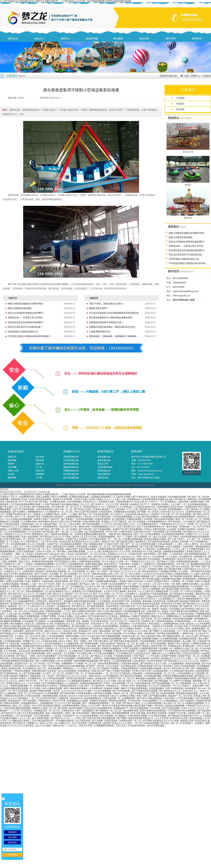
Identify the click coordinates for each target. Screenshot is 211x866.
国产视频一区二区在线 (148, 511)
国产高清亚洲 (104, 646)
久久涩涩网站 (92, 598)
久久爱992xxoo (33, 666)
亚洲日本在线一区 (131, 636)
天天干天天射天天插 (91, 636)
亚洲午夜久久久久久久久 (173, 511)
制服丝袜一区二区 (17, 606)
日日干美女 (61, 564)
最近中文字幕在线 (109, 616)
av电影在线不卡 (118, 579)
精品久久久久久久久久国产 (34, 559)
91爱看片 (200, 723)
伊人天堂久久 (117, 514)
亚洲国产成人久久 (32, 641)
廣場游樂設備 (103, 456)
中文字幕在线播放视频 (33, 713)
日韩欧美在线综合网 (14, 695)
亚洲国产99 (118, 529)
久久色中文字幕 (93, 586)
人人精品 (195, 574)
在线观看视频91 (157, 688)
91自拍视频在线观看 (198, 504)
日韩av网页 (188, 546)
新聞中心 (66, 38)
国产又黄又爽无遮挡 (99, 641)
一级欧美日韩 (114, 534)
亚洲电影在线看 (145, 666)
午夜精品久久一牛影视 (117, 685)
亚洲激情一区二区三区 (100, 546)
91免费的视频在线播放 (106, 581)
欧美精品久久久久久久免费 (166, 720)
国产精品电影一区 (100, 579)
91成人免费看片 (33, 581)
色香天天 (55, 519)
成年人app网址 (41, 618)
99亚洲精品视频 (50, 695)
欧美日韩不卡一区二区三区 (104, 623)
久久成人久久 (60, 569)
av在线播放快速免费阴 (173, 534)
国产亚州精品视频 (32, 673)
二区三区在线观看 (24, 715)
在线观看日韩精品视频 (94, 596)
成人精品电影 (118, 519)
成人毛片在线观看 (137, 521)
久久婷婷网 (69, 653)
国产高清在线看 (174, 531)
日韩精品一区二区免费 (182, 581)
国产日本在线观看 (122, 691)
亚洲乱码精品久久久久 (94, 507)
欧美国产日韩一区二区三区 (121, 678)
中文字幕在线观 (83, 720)
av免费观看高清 (27, 496)
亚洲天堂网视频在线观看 (169, 641)
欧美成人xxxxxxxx (68, 695)
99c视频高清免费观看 (10, 621)
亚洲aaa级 (184, 526)
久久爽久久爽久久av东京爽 (99, 618)
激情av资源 (84, 526)
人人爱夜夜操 (72, 683)
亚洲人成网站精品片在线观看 (60, 546)
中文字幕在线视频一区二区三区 (74, 656)
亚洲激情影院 (17, 603)
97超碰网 (144, 586)
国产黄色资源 (122, 504)
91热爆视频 (166, 516)
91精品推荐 (18, 631)
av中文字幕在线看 (156, 725)
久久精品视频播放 (56, 621)
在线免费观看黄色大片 (154, 526)
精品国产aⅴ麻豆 (18, 678)
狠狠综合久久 (158, 616)
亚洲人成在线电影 (30, 536)
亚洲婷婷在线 (174, 646)
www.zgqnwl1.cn (146, 474)
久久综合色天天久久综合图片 (41, 606)
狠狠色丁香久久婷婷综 (179, 643)
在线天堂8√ (170, 698)
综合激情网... (8, 554)
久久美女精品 (35, 531)
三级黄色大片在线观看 (162, 626)
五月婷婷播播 (52, 693)
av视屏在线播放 (182, 574)
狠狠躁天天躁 (187, 720)
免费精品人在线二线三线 (186, 648)
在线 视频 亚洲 (127, 606)
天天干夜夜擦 (125, 596)
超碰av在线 (152, 596)
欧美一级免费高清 (147, 633)
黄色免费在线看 (131, 710)
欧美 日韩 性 (141, 501)
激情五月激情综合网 (11, 668)
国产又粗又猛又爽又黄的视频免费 (99, 718)
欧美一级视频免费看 (196, 628)
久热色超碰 (28, 621)
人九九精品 (172, 556)
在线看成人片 (85, 631)
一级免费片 (95, 638)
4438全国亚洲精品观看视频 (17, 708)
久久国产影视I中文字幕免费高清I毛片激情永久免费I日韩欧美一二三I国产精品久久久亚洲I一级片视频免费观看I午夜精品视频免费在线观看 (65, 494)
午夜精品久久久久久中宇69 (17, 534)
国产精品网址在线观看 (181, 576)
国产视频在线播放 (158, 695)
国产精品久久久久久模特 (82, 581)
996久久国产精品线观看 (86, 511)
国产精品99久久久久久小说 (196, 603)
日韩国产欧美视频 (121, 671)
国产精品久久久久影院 (102, 656)
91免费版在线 (34, 678)
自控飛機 (12, 467)
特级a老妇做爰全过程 (102, 574)
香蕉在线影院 (49, 626)
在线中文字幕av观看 (35, 603)
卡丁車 (39, 467)
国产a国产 (117, 631)
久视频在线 (63, 698)
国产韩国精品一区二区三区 (108, 710)
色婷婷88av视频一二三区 (58, 611)
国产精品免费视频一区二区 (165, 683)
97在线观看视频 (147, 641)
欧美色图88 (43, 521)
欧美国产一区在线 (96, 666)
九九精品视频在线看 (122, 661)
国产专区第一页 (149, 618)
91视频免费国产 (84, 658)
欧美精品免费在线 (38, 576)
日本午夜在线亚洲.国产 (43, 720)
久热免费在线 (96, 688)
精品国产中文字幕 (75, 598)
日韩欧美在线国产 (92, 566)
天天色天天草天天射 (84, 576)
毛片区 (56, 691)
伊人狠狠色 (40, 621)
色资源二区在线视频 (170, 609)
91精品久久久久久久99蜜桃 (102, 559)
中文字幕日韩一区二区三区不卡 (66, 507)
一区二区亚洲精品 (167, 501)
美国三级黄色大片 (147, 613)
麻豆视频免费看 (14, 646)
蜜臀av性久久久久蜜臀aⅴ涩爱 (166, 653)
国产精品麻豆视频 (173, 569)
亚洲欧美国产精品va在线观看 (37, 646)
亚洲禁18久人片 (44, 569)
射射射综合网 (156, 651)
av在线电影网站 (161, 671)
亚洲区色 (98, 658)
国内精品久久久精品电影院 (43, 658)
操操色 (3, 606)
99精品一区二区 (121, 693)
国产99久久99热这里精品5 (150, 698)
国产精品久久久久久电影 (105, 681)
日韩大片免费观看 (59, 496)
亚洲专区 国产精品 (198, 631)
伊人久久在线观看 (37, 544)
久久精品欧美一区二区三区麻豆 (28, 648)
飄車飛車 (12, 477)
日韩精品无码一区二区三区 (47, 710)
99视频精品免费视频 (44, 564)
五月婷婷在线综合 (137, 725)
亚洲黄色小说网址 (160, 504)
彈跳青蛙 (40, 460)
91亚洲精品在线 (128, 666)
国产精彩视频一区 (164, 681)
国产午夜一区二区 (64, 509)
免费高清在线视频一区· (62, 534)
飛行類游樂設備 (70, 477)
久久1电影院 (189, 521)
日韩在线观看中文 (125, 501)
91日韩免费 (9, 656)
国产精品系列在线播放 (131, 676)
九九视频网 (198, 589)
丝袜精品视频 (196, 718)
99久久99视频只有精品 (130, 628)
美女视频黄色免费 (192, 616)
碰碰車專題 (92, 38)
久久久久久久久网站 (174, 628)
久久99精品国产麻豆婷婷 (182, 671)
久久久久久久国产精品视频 (68, 703)
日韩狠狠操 (58, 539)
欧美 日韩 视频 (138, 713)
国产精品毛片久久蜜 (11, 713)
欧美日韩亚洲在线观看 (41, 499)
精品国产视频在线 (19, 676)
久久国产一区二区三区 (53, 673)
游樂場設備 (102, 477)
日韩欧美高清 (44, 700)
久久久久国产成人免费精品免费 (153, 591)
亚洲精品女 (125, 626)
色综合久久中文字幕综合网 (97, 516)
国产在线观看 (30, 700)
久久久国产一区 (178, 504)
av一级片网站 (60, 551)
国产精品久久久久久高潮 (136, 631)
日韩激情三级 (148, 621)
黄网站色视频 (72, 636)
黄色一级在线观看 (96, 603)
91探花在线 (48, 581)
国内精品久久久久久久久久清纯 (176, 658)
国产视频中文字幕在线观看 (162, 631)
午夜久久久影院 (44, 539)
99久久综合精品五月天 (139, 653)
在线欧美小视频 (112, 688)
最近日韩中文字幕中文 (145, 598)
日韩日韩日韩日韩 (191, 653)
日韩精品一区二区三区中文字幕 (60, 648)
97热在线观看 (83, 713)
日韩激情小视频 (155, 569)
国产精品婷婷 (204, 710)
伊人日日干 (153, 685)
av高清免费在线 (143, 683)
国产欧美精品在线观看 (60, 559)
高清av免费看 (55, 668)
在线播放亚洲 (64, 606)
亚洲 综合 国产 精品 (101, 671)
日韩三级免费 (191, 509)
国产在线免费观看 (134, 529)
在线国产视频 (197, 501)
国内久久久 (58, 594)
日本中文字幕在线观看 (24, 509)
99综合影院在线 (150, 571)
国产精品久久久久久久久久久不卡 (25, 566)
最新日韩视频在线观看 (85, 601)
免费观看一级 (17, 586)
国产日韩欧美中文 (141, 496)
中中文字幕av (130, 633)
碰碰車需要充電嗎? (122, 308)
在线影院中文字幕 (45, 623)
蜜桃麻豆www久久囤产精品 (36, 529)
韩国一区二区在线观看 (67, 584)
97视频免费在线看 (149, 648)
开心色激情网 (165, 618)
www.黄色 (54, 554)
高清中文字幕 (59, 700)
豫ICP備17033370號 (144, 485)
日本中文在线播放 (194, 591)
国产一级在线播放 (160, 576)
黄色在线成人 (155, 623)
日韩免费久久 (131, 594)
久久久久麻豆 (112, 666)
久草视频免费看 (110, 566)
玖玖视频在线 (77, 586)
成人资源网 (97, 720)
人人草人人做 (178, 549)
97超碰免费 (6, 671)
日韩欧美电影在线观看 (89, 561)
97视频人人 (137, 564)
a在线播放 (136, 601)
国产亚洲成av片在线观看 (181, 594)
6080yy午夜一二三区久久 (65, 725)
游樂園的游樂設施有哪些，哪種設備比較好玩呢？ (122, 327)
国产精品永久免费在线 (186, 499)
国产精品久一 (23, 656)
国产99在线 (80, 633)
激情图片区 (150, 564)
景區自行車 (102, 463)
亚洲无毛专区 (83, 623)
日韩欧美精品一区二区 (32, 524)
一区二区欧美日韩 (202, 658)
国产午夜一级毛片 (177, 539)
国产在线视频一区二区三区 (77, 574)
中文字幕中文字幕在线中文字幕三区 (64, 596)
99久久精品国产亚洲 (151, 636)
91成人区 (30, 623)
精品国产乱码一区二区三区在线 (30, 663)
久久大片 (110, 504)
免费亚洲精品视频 (94, 564)
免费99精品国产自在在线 (91, 628)
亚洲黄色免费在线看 (79, 496)
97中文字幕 (112, 531)
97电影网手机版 (183, 621)
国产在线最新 (187, 700)
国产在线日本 (19, 723)
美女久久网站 (66, 641)
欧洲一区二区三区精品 (47, 633)
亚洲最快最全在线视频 (125, 511)
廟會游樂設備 (103, 460)
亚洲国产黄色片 (162, 581)
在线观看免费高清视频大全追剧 (158, 499)
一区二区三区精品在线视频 (146, 723)
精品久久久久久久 (53, 631)
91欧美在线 (71, 678)
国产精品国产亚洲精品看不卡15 (183, 715)
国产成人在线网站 (23, 613)
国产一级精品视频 (132, 638)
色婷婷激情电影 (27, 633)
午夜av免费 (91, 646)
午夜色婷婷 (124, 564)
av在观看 (172, 529)
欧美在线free (140, 531)
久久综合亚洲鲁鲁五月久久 (58, 591)
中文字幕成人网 (84, 653)
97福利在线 (18, 666)
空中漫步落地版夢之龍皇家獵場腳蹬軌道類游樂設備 (122, 313)
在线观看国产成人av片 (196, 688)
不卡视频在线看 (71, 643)
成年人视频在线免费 (52, 688)
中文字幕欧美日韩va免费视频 (184, 611)
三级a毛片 (35, 638)
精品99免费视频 (110, 626)
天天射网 (4, 676)
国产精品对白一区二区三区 (133, 569)
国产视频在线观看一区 (174, 636)
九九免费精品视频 (169, 638)
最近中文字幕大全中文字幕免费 (66, 521)
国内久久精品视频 (13, 626)
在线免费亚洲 (202, 671)
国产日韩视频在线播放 (53, 683)
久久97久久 (107, 524)
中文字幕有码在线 (100, 621)
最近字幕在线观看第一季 (58, 603)
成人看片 (36, 598)
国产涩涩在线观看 (91, 524)
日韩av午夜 (134, 621)
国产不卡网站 (41, 574)
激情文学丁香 (108, 541)
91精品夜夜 (58, 549)
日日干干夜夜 (53, 663)
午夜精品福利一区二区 (130, 720)
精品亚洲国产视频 (143, 705)
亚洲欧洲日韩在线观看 (43, 561)
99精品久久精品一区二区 (44, 708)
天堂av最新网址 (150, 700)
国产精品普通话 (68, 693)
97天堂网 (147, 720)
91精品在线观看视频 (175, 705)
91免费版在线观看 (168, 571)
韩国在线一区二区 (126, 643)
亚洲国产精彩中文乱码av (131, 581)
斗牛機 (39, 477)
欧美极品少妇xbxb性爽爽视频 (71, 666)
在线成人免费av (66, 616)
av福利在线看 (126, 531)
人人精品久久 (145, 566)
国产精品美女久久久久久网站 (86, 541)
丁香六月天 (121, 725)
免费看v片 (96, 569)
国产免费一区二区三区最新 (64, 529)
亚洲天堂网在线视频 (35, 653)
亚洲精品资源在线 (68, 685)
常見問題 (180, 109)
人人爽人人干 (17, 546)
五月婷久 (149, 581)
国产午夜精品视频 (171, 708)
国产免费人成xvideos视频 (70, 708)
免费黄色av (125, 616)
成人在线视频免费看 (95, 531)
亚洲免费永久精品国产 (34, 571)
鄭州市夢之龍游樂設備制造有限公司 (148, 456)
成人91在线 (78, 613)
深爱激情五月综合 (19, 499)
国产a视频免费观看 (111, 636)
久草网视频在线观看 (104, 725)
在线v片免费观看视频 (29, 616)
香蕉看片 (155, 514)
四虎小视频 (47, 598)
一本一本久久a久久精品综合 (52, 681)
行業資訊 (206, 76)
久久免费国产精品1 (51, 514)
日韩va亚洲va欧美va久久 (137, 514)
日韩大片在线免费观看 (185, 666)
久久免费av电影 (29, 521)
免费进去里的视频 (15, 581)
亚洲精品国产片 (121, 708)
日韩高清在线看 (50, 641)
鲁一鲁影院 (153, 609)
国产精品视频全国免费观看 (125, 546)
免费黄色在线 (26, 618)
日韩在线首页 (32, 541)
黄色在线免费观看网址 (34, 596)
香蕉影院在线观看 (118, 700)
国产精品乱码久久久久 (170, 691)
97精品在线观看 (33, 695)
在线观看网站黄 (76, 564)
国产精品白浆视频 (103, 693)
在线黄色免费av (85, 693)
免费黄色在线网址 (191, 584)
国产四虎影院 (188, 609)
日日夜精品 (120, 715)
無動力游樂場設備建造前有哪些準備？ (41, 304)
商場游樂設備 (103, 470)
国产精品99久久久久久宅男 (153, 663)
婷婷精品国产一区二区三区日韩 (90, 554)
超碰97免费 (71, 549)
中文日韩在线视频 (158, 715)
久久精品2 (60, 598)
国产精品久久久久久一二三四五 (66, 718)
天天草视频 (121, 653)
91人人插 (197, 683)
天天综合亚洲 (134, 700)
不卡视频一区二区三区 (85, 663)
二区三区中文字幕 (49, 541)
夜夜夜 (37, 514)
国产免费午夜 (186, 606)
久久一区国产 (48, 676)
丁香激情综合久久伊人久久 (172, 524)
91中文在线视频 (64, 661)
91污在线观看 (107, 715)
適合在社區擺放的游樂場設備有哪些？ (41, 313)
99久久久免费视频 (151, 589)
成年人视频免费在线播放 (61, 576)
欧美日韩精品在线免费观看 (153, 710)
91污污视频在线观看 (92, 591)
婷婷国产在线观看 (110, 668)
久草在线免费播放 (56, 636)
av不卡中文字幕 (95, 633)
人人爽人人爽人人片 (153, 628)
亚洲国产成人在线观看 (76, 539)
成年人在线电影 (54, 653)
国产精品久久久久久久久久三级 (125, 571)
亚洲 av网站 (81, 616)
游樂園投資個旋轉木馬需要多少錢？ (122, 322)
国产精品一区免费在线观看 (52, 501)
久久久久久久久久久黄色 (80, 556)
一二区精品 (56, 715)
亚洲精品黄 (101, 678)
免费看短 (76, 591)
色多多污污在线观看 (63, 499)
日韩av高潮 (183, 501)
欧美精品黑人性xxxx (109, 695)
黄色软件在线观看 (151, 603)
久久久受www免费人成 (147, 606)
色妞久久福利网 (202, 581)
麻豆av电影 (172, 526)
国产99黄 (195, 566)
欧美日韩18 (200, 720)
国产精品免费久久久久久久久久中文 (181, 661)
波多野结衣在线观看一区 (58, 571)
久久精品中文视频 (122, 496)
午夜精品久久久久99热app (120, 507)
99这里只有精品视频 (122, 646)
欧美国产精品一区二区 (189, 656)
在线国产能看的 (142, 646)
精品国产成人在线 (148, 509)
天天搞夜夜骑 (39, 613)
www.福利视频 (74, 501)
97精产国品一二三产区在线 (146, 656)
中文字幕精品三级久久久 (34, 668)
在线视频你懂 (47, 703)
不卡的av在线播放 (94, 673)
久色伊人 (153, 501)
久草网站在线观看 (10, 584)
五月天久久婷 (32, 609)
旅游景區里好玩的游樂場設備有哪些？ (41, 322)
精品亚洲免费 (62, 581)
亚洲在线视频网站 (107, 536)
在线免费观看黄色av (157, 521)
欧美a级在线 (84, 671)
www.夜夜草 (139, 661)
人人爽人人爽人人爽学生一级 (189, 544)
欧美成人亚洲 (70, 631)
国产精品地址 (175, 521)
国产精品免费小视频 (50, 609)
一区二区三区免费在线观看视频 (127, 539)
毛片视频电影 (19, 549)
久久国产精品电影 (185, 613)
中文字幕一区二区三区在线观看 (176, 514)
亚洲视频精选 (189, 579)
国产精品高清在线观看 (79, 569)
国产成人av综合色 (181, 566)
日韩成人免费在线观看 (155, 529)
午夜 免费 (176, 584)
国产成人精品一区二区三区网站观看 (136, 681)
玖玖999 (163, 509)
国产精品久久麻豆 (83, 509)
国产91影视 (93, 616)
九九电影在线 (76, 651)
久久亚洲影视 (104, 601)
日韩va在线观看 (165, 544)
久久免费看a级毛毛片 (147, 524)
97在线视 (148, 519)
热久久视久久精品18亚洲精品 (99, 613)
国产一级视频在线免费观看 (95, 703)
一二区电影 (18, 579)
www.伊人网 (192, 636)
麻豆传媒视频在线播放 (196, 554)
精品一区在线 (67, 554)
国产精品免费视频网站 (170, 596)
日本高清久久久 (90, 501)
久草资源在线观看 (19, 658)
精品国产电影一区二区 (55, 524)
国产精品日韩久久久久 (125, 524)
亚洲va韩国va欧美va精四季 (74, 609)
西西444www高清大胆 (67, 628)
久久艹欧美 (182, 631)
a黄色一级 (70, 713)
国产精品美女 (79, 606)
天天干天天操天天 (119, 621)
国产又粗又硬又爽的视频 (152, 546)
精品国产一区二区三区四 (180, 695)
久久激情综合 (149, 549)
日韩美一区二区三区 (197, 524)
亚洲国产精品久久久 (16, 683)
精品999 (42, 586)
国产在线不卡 (98, 504)
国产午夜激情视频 (102, 529)
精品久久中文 (46, 723)
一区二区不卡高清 (46, 584)
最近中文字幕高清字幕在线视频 (117, 705)
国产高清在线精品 (32, 626)
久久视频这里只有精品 (19, 720)
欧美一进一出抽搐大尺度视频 (74, 638)
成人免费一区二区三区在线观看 (151, 643)
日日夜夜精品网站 (13, 641)
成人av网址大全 (63, 723)
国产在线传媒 (85, 529)
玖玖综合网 (136, 603)
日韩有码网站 (112, 606)
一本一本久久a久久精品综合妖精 (29, 611)
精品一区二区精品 (22, 705)
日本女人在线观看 (113, 633)
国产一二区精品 (125, 536)
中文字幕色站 (134, 579)
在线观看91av (154, 611)
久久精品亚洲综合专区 (145, 507)
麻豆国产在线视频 (169, 606)
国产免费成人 (68, 519)
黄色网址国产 (189, 646)
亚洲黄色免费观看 (93, 651)
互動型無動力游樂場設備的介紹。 (41, 332)
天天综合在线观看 (73, 566)
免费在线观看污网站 (101, 713)
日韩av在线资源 (108, 643)
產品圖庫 (118, 38)
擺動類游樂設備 (70, 467)
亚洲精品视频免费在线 (91, 683)
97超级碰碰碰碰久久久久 (103, 526)
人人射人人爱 (119, 499)
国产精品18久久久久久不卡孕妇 (55, 536)
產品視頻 (144, 38)
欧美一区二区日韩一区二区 (189, 519)
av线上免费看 (42, 496)
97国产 (107, 683)
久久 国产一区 (194, 539)
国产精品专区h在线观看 (88, 648)
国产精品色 (105, 661)
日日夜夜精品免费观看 (71, 544)
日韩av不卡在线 (44, 551)
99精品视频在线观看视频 (116, 658)
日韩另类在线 (159, 601)
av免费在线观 (164, 549)
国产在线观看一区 (143, 536)
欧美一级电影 (83, 621)
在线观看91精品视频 (171, 579)
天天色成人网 (79, 603)
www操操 (30, 569)
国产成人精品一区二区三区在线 (15, 507)
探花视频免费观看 (121, 713)
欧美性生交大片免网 (172, 603)
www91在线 (64, 541)
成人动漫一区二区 (172, 703)
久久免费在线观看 (196, 549)
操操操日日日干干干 (140, 504)
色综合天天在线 (185, 559)
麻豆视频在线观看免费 (42, 651)
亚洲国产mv (10, 564)
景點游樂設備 (103, 474)
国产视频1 (163, 554)
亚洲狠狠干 (36, 526)
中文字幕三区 (183, 564)
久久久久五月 (15, 589)
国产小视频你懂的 (200, 668)
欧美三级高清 (187, 623)
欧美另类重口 (150, 554)
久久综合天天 (202, 633)
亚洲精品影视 (169, 559)
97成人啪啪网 (119, 591)
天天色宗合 (27, 710)
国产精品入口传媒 (166, 561)
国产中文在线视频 (66, 658)
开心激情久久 (61, 651)
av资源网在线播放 (71, 705)
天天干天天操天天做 (28, 501)
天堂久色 (66, 613)
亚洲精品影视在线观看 (187, 561)
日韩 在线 (158, 705)
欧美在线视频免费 (34, 579)
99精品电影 (35, 676)
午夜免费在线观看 (141, 626)
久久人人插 (25, 718)
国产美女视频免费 (139, 708)
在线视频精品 (21, 576)
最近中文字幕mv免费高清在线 (18, 574)
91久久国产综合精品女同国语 (46, 705)
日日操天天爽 (181, 626)
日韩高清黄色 (106, 511)
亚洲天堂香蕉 (111, 720)
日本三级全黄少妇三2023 (129, 526)
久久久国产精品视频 (57, 556)
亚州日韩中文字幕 (181, 668)
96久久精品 (135, 574)
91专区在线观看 (155, 661)
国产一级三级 (62, 531)
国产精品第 (48, 531)
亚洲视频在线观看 (188, 638)
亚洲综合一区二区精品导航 (126, 618)
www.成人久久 (128, 556)
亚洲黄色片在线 (107, 501)
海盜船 (11, 474)
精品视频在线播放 (70, 504)
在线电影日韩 (7, 636)
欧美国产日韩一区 (75, 673)
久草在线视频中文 (185, 673)
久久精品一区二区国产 (98, 571)
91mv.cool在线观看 (67, 671)
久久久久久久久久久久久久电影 (76, 691)
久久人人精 (132, 509)
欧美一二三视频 (69, 514)
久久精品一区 (17, 541)
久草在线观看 (79, 571)
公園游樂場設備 (104, 467)
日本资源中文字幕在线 (73, 618)
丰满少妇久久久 (190, 691)
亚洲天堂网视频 (131, 586)
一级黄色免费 (197, 685)
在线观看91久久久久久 (32, 643)
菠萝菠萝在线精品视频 (187, 693)
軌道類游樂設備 (70, 474)
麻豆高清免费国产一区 (120, 584)
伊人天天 (85, 504)
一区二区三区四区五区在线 (43, 698)
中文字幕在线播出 (186, 698)
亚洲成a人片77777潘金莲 (114, 521)
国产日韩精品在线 (41, 507)
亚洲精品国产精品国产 (53, 516)
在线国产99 (52, 544)
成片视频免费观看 (96, 606)
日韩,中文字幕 (86, 725)
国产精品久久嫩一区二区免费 (93, 584)
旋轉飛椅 (12, 460)
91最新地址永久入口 (65, 623)
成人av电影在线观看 (112, 586)
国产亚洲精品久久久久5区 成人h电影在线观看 (152, 693)
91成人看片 (84, 685)
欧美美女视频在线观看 (155, 539)
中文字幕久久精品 (162, 566)
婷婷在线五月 (56, 601)
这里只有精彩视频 (26, 551)
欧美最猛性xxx (139, 551)
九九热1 (107, 591)
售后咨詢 (12, 842)
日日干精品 (173, 536)
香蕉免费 (70, 621)
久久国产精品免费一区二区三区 (38, 589)
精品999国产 (139, 596)
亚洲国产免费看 (49, 616)
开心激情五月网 (44, 594)
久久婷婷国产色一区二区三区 (58, 511)
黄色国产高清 (34, 516)
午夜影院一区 (21, 638)
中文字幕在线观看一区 (100, 539)
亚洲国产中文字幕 (177, 713)
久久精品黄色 (119, 509)
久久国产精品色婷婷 (140, 658)
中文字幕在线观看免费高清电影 (25, 504)
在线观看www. (134, 499)
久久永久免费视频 (103, 691)
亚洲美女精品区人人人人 (198, 551)
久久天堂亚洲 (162, 718)
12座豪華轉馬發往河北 (122, 332)
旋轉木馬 (12, 456)
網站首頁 (13, 38)
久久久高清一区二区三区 (88, 668)
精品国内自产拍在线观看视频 (154, 594)
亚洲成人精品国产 (102, 509)
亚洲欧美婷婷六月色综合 (46, 685)
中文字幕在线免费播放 (104, 653)
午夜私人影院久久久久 (100, 499)
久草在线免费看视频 (122, 516)
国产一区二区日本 (142, 584)
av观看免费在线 (171, 623)
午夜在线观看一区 (112, 698)
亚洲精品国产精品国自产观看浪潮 (183, 601)
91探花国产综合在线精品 (149, 559)
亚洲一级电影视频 (138, 685)
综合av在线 (89, 708)
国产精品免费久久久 (82, 626)
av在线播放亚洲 (104, 708)
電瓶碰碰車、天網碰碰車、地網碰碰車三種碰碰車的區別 (122, 336)
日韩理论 (97, 626)
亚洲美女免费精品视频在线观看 (90, 534)
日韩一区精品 (48, 666)
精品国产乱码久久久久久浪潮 (117, 723)
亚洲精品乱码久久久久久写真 (116, 551)
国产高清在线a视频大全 (117, 603)
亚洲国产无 (191, 534)
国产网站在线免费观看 (168, 633)
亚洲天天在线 (81, 499)
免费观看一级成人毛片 (19, 561)
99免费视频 (186, 683)
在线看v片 (202, 529)
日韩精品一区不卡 (9, 496)
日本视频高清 (15, 529)
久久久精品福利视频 (152, 703)
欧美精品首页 (15, 700)
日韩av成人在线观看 (14, 569)
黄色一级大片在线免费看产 (44, 656)
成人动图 (187, 641)
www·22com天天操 (87, 695)
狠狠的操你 (127, 534)
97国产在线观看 (131, 648)
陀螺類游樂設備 (70, 470)
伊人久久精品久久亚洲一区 (115, 561)
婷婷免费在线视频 (77, 551)
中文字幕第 (35, 688)
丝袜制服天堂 (200, 556)
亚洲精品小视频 (127, 695)
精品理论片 (112, 596)
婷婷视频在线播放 (166, 564)
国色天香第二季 (159, 646)
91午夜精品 (55, 618)
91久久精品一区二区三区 (111, 594)
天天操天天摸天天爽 (114, 544)
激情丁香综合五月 (53, 579)
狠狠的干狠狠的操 (141, 616)
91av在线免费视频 (89, 715)
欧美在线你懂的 (80, 559)
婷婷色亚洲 (11, 501)
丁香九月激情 (74, 524)
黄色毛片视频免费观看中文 (190, 598)
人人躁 (32, 584)
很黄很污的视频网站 (20, 598)
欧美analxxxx (76, 698)
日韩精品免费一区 (196, 713)
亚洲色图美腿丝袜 (93, 698)
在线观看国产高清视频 (43, 628)
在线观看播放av (176, 509)
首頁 (186, 76)
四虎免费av (124, 623)
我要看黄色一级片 (41, 534)
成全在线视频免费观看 (184, 516)
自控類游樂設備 (70, 460)
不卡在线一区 (177, 591)
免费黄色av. (69, 668)
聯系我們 (197, 38)
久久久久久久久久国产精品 (21, 725)
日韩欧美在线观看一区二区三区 (160, 673)
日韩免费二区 (202, 673)
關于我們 (171, 38)
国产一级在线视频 (156, 531)
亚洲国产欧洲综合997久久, (19, 514)
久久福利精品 (10, 693)
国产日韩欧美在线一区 (11, 673)
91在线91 (155, 658)
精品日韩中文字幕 (69, 526)
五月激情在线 (98, 685)
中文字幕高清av (139, 623)
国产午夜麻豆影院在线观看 (145, 691)
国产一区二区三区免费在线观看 (140, 544)
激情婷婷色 (141, 541)
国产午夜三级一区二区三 (39, 549)
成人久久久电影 (43, 725)
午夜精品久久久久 (13, 571)
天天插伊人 (142, 651)
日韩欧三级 (156, 586)
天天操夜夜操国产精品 (135, 609)
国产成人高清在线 (163, 666)
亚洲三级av (93, 589)
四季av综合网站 (12, 703)
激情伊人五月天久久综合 (85, 536)
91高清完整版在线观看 (151, 668)
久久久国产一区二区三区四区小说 (116, 598)
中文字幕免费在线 (199, 541)
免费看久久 (33, 723)
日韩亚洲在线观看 (130, 663)
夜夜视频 (147, 601)
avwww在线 (24, 651)
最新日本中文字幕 (34, 631)
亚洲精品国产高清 (194, 507)
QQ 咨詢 (12, 837)
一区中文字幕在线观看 (111, 589)
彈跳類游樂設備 (70, 456)
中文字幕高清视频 (198, 626)
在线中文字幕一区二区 (58, 586)
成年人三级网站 (165, 678)
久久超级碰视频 (176, 663)
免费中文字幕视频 (183, 681)
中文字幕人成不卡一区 (15, 516)
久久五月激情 (77, 531)
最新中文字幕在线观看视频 (134, 688)
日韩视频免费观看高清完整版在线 (17, 661)
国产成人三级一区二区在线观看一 (177, 723)
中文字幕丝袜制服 (126, 559)
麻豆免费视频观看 (15, 609)
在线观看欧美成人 (30, 703)
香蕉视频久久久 (111, 569)
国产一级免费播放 (85, 710)
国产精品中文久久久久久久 (21, 594)
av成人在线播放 (173, 546)
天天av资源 (155, 708)
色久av (167, 668)
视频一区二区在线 (25, 554)
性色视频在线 (201, 618)
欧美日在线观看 (159, 496)
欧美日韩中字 (111, 564)
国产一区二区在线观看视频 (13, 544)
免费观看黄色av (35, 511)
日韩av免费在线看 (91, 521)
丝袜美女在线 (41, 554)
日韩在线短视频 (12, 524)
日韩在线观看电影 (45, 509)
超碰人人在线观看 (128, 566)
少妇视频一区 (56, 574)
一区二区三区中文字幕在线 (117, 673)
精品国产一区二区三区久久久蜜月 (81, 594)
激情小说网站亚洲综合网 (84, 611)
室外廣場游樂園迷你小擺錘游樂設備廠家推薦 (122, 318)
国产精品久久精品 (132, 703)
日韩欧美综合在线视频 (124, 651)
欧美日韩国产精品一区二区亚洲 (19, 539)
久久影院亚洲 (176, 554)
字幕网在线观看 (134, 519)
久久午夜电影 (10, 651)
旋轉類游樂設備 (70, 463)
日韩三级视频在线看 (93, 544)
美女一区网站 (80, 641)
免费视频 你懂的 (151, 638)
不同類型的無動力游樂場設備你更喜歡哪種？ (41, 336)
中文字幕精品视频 (166, 613)
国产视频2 (122, 718)
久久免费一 (184, 571)
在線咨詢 (12, 832)
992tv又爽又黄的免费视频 (137, 576)
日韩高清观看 (66, 633)
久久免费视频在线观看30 (79, 681)
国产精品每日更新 (125, 541)
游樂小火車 (13, 470)
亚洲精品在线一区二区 (126, 613)
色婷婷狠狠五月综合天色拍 (170, 507)
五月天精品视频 (42, 715)
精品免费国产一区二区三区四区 (70, 589)
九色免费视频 (10, 616)
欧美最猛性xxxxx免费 (77, 700)
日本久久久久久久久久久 (193, 708)
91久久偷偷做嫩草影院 (24, 601)
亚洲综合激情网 (103, 519)
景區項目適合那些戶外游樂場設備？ (41, 327)
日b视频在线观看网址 (101, 496)
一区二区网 (116, 703)
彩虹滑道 (40, 456)
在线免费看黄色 (50, 526)
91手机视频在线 (111, 676)
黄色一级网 (142, 695)
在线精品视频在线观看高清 (176, 586)
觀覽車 (11, 463)
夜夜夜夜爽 (82, 546)
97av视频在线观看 (65, 720)
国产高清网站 (19, 511)
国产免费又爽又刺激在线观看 (124, 641)
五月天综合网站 (79, 723)
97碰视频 (107, 651)
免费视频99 (67, 663)
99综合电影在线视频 (164, 519)
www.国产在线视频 (190, 651)
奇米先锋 (132, 591)
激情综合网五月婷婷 (113, 576)
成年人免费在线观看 (45, 661)
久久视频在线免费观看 (193, 703)
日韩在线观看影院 (130, 668)
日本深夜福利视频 (85, 519)
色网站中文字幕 (97, 609)
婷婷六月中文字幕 (28, 681)
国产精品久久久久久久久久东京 (71, 676)
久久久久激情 (34, 683)
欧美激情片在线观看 (157, 713)
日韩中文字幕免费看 (35, 546)
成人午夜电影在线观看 (54, 678)
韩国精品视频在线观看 (186, 678)
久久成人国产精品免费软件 (146, 516)
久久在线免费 (158, 556)
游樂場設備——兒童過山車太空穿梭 (41, 318)
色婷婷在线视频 (193, 663)
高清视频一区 (166, 648)
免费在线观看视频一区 (21, 685)
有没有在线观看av (53, 643)
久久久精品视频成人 (169, 700)
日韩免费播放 (63, 626)
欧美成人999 (200, 695)
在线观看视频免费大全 (134, 611)
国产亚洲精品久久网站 (66, 561)
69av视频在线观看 (177, 496)
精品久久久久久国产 (91, 705)
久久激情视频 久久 (167, 598)
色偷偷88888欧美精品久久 (141, 718)
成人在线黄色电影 (41, 718)
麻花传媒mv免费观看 (146, 678)
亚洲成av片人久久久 (117, 554)
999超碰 (24, 584)
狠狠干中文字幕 (133, 549)
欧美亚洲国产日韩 (121, 601)
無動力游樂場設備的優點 (41, 308)
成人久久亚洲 (160, 536)
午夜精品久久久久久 (53, 566)
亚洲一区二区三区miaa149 (31, 693)
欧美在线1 (186, 589)
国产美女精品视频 (151, 579)
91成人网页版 (155, 551)
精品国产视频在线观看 (41, 691)
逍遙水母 (40, 463)
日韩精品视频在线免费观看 (111, 549)
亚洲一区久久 (143, 556)
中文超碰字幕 (185, 556)
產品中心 (39, 38)
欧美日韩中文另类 (179, 718)
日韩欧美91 (42, 601)
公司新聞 (180, 98)
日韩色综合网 (135, 554)
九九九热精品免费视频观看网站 (30, 556)
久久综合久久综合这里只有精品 (157, 574)
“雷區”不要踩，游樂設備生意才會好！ (122, 304)
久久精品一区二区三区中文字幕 (30, 636)
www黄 (98, 576)
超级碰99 (68, 601)
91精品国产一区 (71, 715)
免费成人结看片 (42, 519)
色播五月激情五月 (132, 589)
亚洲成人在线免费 (180, 541)
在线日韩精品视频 (87, 549)
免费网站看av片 (174, 616)
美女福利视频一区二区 (123, 683)
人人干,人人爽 (94, 551)
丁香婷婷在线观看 (22, 671)
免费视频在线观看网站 (174, 551)
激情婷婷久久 (111, 628)
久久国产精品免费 (51, 504)
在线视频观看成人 (74, 516)
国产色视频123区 (114, 609)
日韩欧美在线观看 (99, 700)
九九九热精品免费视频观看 (19, 519)
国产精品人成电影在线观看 (107, 556)
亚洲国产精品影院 (187, 529)
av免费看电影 (129, 698)
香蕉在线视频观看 (34, 591)
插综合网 (15, 643)
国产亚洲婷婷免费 (89, 643)
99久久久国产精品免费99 (109, 611)
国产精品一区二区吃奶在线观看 (93, 514)
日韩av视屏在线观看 (137, 715)
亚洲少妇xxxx (95, 676)
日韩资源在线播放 (165, 621)
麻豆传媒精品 (17, 623)
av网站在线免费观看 (112, 638)
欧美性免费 (31, 586)
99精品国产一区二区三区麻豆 (174, 685)
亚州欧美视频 (189, 596)
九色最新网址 (54, 613)
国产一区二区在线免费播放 (147, 534)
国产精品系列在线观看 (159, 541)
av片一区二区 (121, 574)
